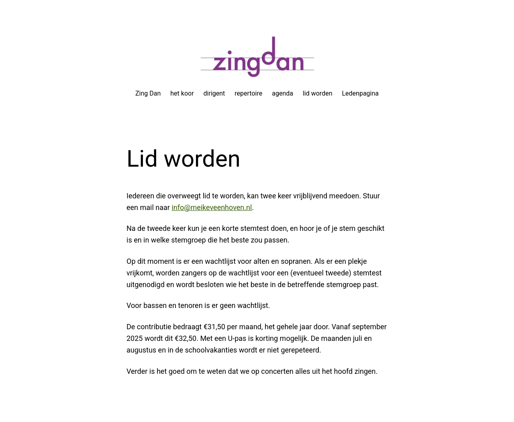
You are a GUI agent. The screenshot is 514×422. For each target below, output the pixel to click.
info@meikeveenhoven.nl (211, 207)
